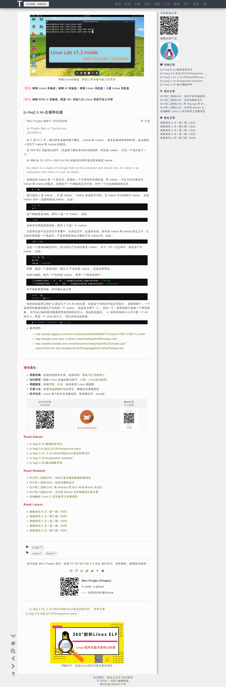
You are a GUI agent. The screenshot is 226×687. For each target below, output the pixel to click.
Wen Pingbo (35, 121)
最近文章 (169, 117)
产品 (167, 4)
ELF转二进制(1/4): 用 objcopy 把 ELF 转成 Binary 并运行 (66, 487)
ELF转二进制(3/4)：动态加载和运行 (181, 100)
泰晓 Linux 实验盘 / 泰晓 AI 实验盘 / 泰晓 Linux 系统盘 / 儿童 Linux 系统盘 (80, 88)
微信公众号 (114, 677)
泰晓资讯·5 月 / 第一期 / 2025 (177, 134)
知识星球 (127, 677)
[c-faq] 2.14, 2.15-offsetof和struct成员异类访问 (189, 77)
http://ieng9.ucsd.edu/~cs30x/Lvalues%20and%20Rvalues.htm (76, 339)
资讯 (128, 4)
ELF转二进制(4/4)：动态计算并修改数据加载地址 (189, 96)
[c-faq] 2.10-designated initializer (181, 81)
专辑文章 (169, 64)
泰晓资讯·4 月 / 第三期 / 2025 (177, 138)
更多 (196, 4)
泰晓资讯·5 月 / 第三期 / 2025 (177, 126)
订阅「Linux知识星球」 (94, 379)
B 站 (60, 384)
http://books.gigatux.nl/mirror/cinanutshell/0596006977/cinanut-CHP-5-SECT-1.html (90, 334)
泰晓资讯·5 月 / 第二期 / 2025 (177, 130)
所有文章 (99, 609)
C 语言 (37, 547)
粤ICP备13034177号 (113, 684)
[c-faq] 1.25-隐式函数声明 (176, 84)
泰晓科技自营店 (64, 389)
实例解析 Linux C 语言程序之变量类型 (182, 111)
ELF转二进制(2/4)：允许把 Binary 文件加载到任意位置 (192, 107)
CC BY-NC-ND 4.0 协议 (85, 563)
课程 (157, 4)
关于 (186, 4)
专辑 (137, 4)
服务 (177, 4)
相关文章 (169, 91)
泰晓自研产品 (168, 38)
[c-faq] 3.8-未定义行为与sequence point (185, 73)
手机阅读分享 (168, 13)
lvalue (37, 553)
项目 (147, 4)
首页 (118, 4)
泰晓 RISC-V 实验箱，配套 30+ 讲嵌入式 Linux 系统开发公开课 (72, 99)
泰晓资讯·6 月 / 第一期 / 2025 (177, 122)
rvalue (51, 553)
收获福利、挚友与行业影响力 (87, 375)
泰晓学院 (49, 384)
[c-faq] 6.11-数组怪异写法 (176, 69)
